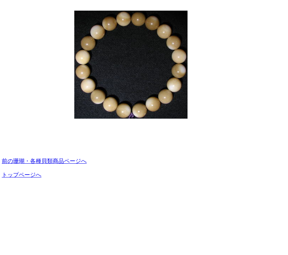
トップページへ (21, 175)
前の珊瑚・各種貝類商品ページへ (44, 161)
